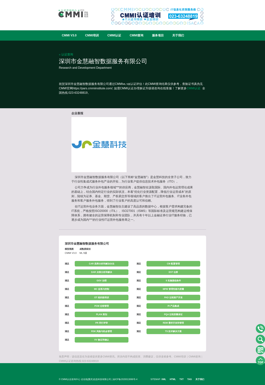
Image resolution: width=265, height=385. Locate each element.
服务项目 (158, 35)
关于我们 (178, 35)
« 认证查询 (66, 54)
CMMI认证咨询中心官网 (71, 13)
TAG (189, 379)
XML (163, 379)
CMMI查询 (137, 35)
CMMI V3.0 (69, 35)
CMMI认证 (114, 35)
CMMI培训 (92, 35)
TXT (181, 379)
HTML (173, 379)
